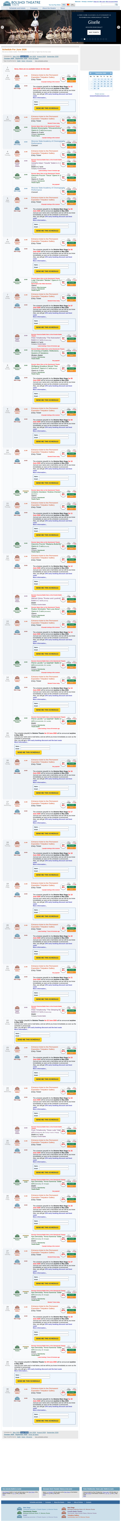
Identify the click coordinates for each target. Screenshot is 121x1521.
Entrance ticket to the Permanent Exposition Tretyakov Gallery (44, 76)
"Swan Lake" (105, 1492)
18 (104, 84)
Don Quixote (6, 1492)
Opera (23, 61)
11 (104, 81)
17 (101, 84)
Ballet (19, 61)
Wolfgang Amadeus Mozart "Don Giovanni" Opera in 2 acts (44, 367)
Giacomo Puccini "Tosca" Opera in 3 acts (48, 175)
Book (71, 81)
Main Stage (31, 1492)
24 (101, 86)
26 (108, 86)
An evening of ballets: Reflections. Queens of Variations (45, 352)
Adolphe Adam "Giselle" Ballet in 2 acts (47, 163)
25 (104, 86)
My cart (102, 1)
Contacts (88, 1502)
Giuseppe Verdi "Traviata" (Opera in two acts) (57, 1489)
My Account (109, 1)
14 (106, 1493)
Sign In (96, 1)
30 (98, 88)
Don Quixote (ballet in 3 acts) (12, 1489)
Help (116, 1)
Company (34, 8)
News (63, 8)
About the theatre (49, 8)
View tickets (71, 78)
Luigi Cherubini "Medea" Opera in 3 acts (47, 280)
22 (94, 86)
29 (94, 88)
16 (98, 84)
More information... (40, 98)
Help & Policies (78, 1502)
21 (13, 1493)
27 (111, 86)
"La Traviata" (49, 1492)
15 (94, 84)
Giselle (94, 22)
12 (108, 81)
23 (98, 86)
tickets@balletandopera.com (99, 96)
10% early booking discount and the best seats (45, 740)
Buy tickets (94, 32)
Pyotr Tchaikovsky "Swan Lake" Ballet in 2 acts (98, 1489)
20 (111, 84)
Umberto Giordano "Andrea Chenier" (46, 492)
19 (108, 84)
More (4, 1494)
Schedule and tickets (17, 8)
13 (111, 81)
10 (101, 81)
